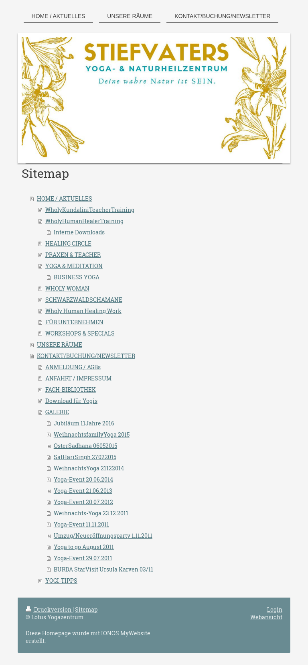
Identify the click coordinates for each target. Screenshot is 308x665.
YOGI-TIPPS (61, 580)
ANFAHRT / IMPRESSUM (78, 378)
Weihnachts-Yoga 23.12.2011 (91, 513)
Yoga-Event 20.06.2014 (83, 479)
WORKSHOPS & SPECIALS (80, 333)
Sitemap (86, 609)
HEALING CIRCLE (68, 243)
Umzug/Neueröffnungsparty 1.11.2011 (103, 535)
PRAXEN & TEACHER (73, 254)
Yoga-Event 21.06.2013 (83, 490)
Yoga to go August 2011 (84, 547)
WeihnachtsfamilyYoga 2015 (92, 434)
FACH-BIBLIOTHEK (70, 389)
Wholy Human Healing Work (83, 311)
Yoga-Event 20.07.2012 (83, 502)
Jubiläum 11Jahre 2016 (84, 423)
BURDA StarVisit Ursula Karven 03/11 (103, 569)
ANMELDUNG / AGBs (73, 367)
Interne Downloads (79, 232)
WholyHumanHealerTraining (84, 221)
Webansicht (266, 617)
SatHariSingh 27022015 (85, 457)
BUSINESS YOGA (76, 277)
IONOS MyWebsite (125, 633)
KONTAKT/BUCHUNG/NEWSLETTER (86, 356)
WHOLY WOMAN (67, 288)
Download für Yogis (71, 401)
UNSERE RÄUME (59, 344)
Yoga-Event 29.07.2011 (83, 558)
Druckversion (49, 609)
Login (274, 609)
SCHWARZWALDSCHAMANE (83, 299)
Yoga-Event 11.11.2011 (81, 524)
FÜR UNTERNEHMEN (74, 322)
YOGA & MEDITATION (74, 266)
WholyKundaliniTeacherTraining (89, 210)
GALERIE (57, 412)
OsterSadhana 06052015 (85, 445)
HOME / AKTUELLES (64, 198)
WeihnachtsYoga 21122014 (89, 468)
